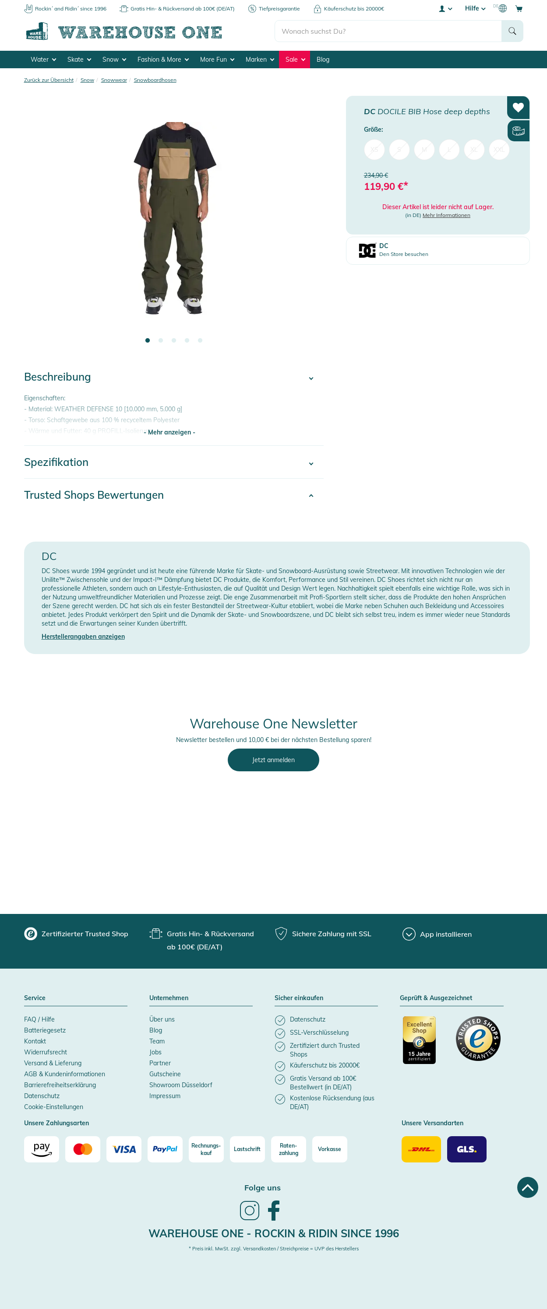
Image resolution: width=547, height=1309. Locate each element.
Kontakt (35, 1041)
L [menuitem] (449, 150)
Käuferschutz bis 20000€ (354, 8)
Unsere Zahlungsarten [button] (56, 1123)
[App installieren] (437, 934)
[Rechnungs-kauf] (206, 1149)
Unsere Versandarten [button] (432, 1123)
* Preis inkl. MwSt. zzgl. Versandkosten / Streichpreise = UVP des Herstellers (274, 1249)
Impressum (164, 1096)
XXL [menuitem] (499, 150)
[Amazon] (41, 1149)
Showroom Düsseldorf (180, 1085)
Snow (114, 59)
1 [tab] (147, 340)
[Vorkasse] (329, 1149)
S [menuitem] (399, 150)
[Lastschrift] (247, 1149)
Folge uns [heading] (262, 1188)
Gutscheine (165, 1074)
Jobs (155, 1052)
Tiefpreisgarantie (279, 8)
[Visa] (123, 1149)
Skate (79, 59)
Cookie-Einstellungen (53, 1107)
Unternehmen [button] (168, 998)
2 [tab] (160, 340)
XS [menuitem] (374, 150)
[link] (250, 1219)
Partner (160, 1063)
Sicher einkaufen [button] (299, 998)
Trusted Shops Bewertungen (94, 494)
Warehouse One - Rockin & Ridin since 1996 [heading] (273, 1233)
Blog (323, 59)
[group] (76, 933)
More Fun (217, 59)
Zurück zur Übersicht (49, 80)
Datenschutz (42, 1096)
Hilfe (475, 8)
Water (43, 59)
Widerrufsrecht (45, 1052)
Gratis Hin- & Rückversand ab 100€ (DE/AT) (183, 8)
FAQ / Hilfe (39, 1019)
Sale (295, 59)
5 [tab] (200, 340)
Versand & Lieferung (52, 1063)
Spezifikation (56, 462)
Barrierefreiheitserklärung (60, 1085)
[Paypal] (165, 1149)
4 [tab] (187, 340)
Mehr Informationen (446, 215)
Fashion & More (163, 59)
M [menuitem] (424, 150)
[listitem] (326, 1020)
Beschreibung (57, 376)
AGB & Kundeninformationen (64, 1074)
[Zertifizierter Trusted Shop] (425, 1044)
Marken (260, 59)
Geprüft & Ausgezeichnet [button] (436, 998)
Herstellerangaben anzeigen (83, 636)
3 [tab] (173, 340)
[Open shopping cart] (519, 8)
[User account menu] (445, 8)
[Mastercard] (82, 1149)
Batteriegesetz (45, 1030)
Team (157, 1041)
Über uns (162, 1019)
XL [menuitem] (474, 150)
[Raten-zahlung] (288, 1149)
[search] (388, 31)
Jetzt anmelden (273, 760)
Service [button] (35, 998)
